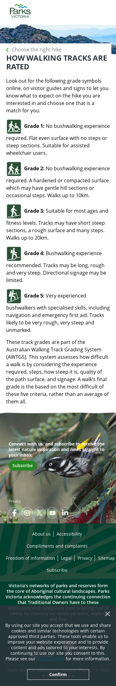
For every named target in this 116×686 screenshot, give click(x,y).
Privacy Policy (50, 659)
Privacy (15, 501)
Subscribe (22, 465)
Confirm (58, 674)
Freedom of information (30, 558)
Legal (66, 558)
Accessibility (69, 534)
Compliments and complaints (57, 546)
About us (41, 534)
